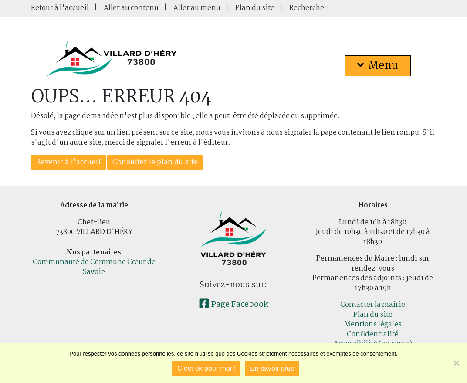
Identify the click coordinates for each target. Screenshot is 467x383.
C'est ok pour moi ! (206, 368)
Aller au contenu (131, 8)
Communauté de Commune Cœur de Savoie (94, 267)
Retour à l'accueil (60, 8)
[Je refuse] (456, 363)
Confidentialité (373, 334)
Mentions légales (373, 324)
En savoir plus (272, 368)
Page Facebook (233, 304)
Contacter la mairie (372, 304)
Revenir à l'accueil (68, 162)
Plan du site (254, 8)
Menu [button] (377, 66)
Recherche (306, 8)
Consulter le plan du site (155, 162)
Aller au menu (196, 8)
